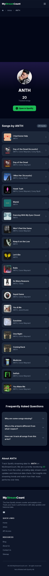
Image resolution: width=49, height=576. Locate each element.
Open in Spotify (24, 108)
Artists (9, 10)
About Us (6, 546)
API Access (7, 531)
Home (5, 523)
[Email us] (4, 512)
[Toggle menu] (44, 4)
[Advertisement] (21, 39)
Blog (4, 542)
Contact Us (7, 550)
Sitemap (6, 554)
